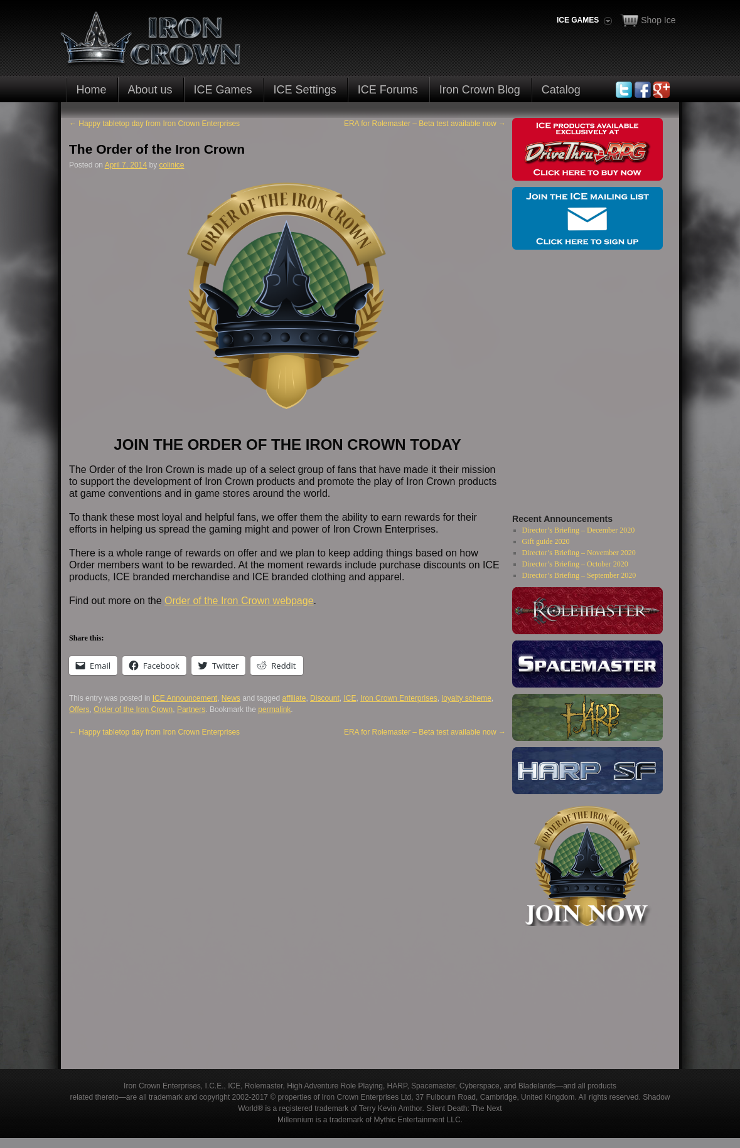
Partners (191, 709)
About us (150, 89)
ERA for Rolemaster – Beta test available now (425, 123)
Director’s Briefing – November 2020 (579, 552)
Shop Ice (658, 20)
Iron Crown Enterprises (398, 698)
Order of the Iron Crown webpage (238, 600)
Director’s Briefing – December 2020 (578, 530)
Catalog (561, 89)
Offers (79, 709)
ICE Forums (388, 89)
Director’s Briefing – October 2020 (575, 564)
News (231, 698)
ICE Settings (305, 89)
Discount (325, 698)
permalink (274, 709)
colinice (171, 165)
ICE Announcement (185, 698)
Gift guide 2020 (546, 541)
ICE (349, 698)
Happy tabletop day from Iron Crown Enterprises (154, 123)
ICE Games (223, 89)
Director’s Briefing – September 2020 (579, 575)
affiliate (294, 698)
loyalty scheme (466, 698)
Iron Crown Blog (479, 89)
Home (92, 89)
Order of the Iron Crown (133, 709)
